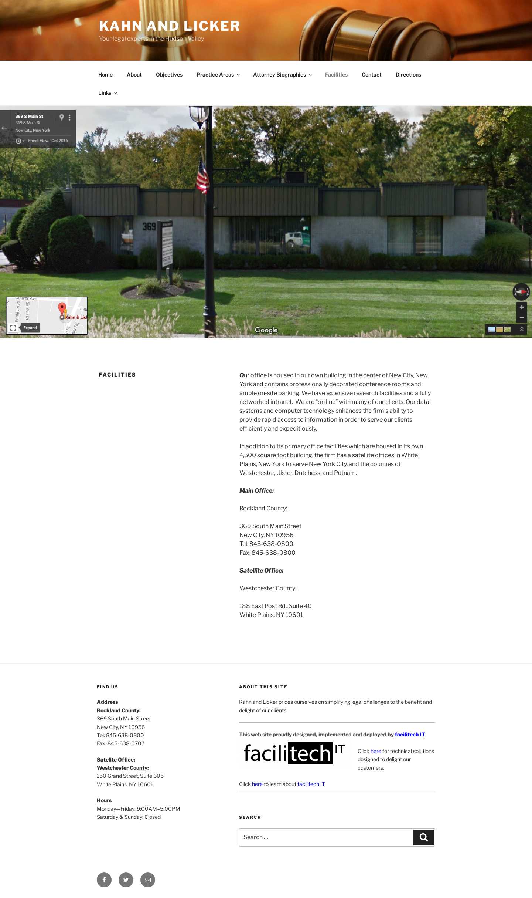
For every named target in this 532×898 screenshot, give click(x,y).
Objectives (169, 74)
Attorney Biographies (283, 74)
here (376, 751)
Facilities (336, 74)
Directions (408, 74)
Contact (372, 74)
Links (108, 93)
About (134, 74)
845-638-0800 (271, 543)
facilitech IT (410, 734)
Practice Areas (219, 74)
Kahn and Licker (170, 26)
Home (105, 74)
